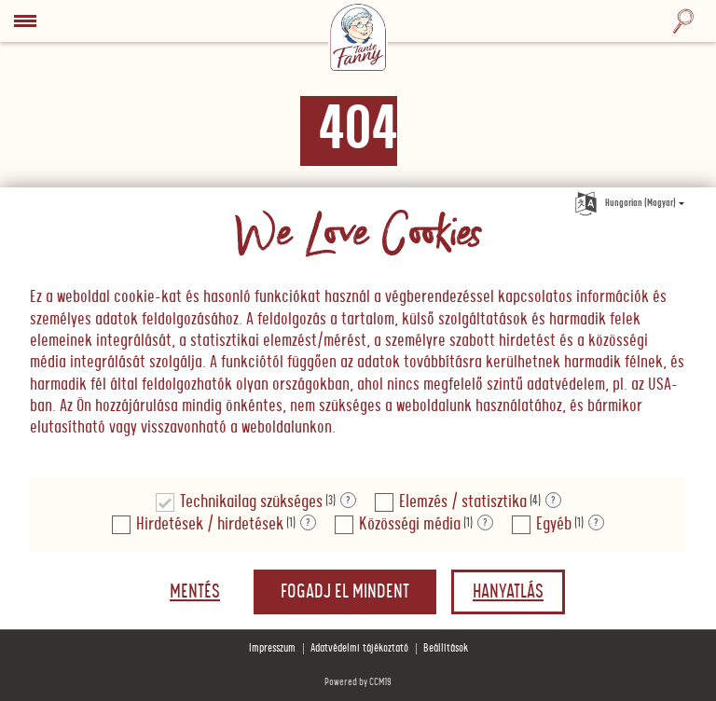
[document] (358, 332)
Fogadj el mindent (345, 592)
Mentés (195, 592)
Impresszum (272, 648)
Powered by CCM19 (358, 682)
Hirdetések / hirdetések (209, 524)
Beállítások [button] (445, 648)
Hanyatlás (508, 592)
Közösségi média (410, 524)
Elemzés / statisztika (463, 502)
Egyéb (553, 524)
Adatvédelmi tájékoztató (359, 648)
